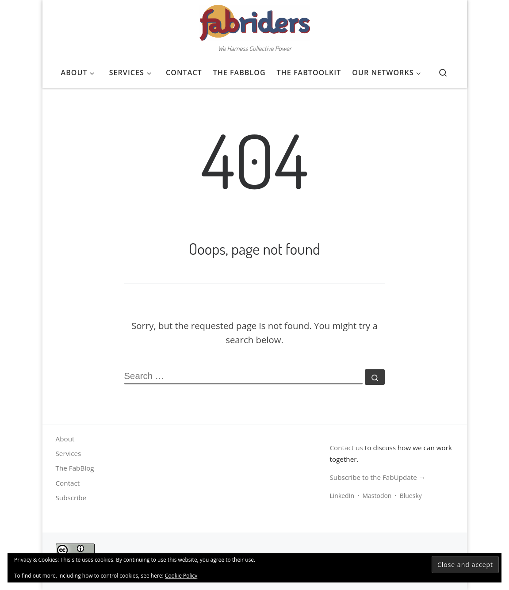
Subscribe (71, 497)
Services (68, 453)
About (65, 438)
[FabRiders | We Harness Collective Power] (254, 20)
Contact (68, 483)
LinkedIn (341, 495)
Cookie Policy (181, 575)
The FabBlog (75, 468)
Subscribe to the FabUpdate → (377, 477)
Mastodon (376, 495)
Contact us (346, 447)
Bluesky (411, 495)
